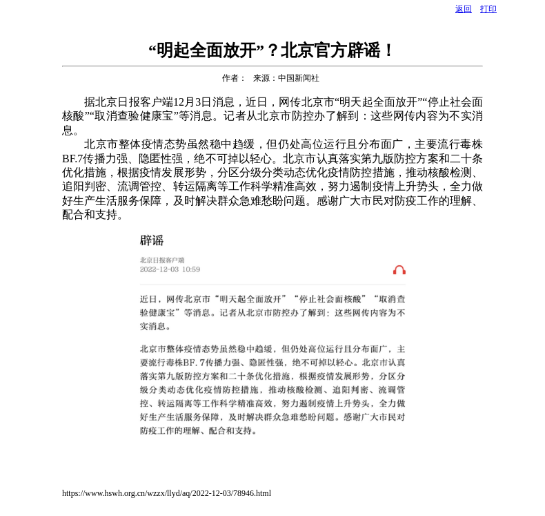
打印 (488, 9)
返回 (463, 9)
